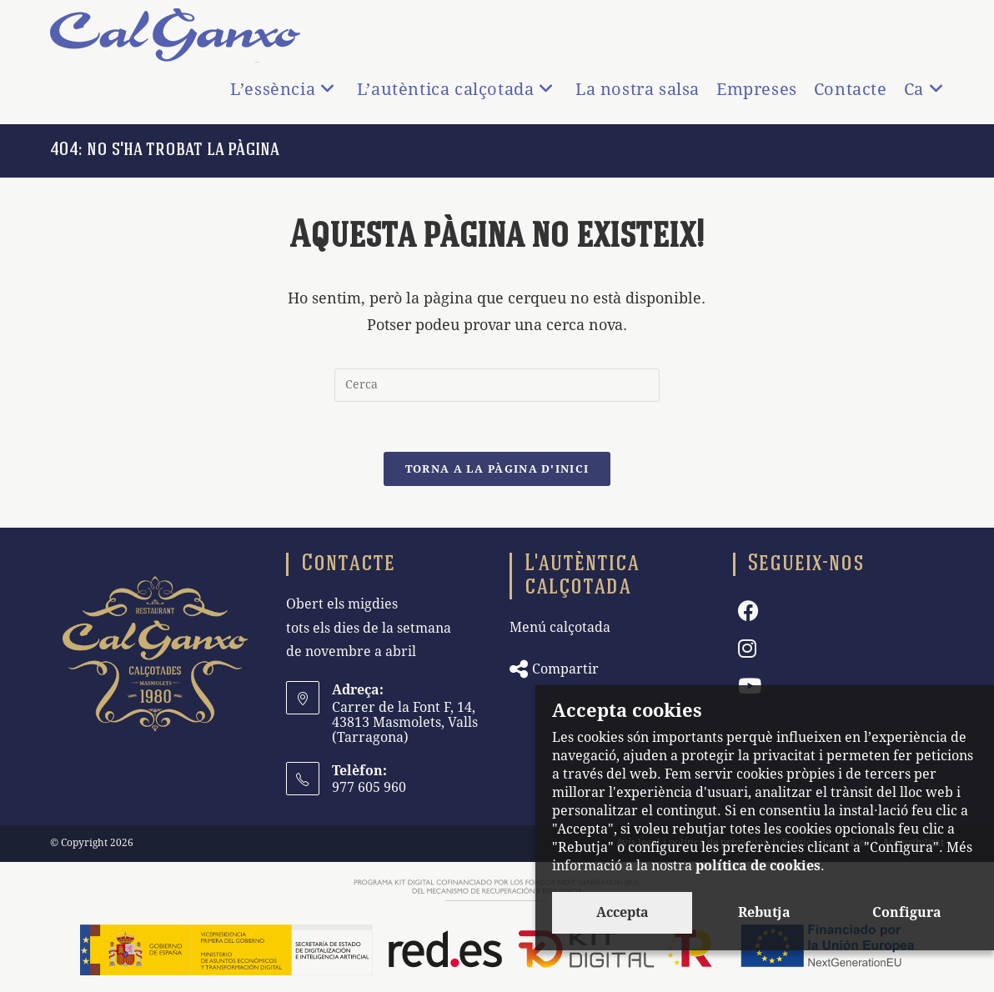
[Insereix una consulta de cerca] (497, 385)
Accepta (622, 912)
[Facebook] (748, 611)
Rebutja (764, 912)
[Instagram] (747, 649)
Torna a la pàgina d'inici (497, 469)
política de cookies (758, 866)
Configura (906, 912)
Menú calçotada (560, 627)
